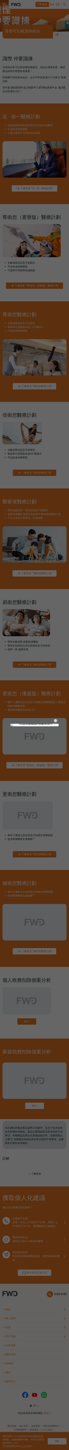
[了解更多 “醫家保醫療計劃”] (34, 573)
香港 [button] (46, 1413)
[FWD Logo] (16, 4)
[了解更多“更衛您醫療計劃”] (34, 854)
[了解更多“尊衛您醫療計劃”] (34, 386)
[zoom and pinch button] (26, 1021)
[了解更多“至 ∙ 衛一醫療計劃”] (34, 188)
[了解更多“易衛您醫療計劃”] (34, 664)
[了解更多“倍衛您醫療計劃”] (34, 473)
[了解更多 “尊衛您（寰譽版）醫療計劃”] (34, 286)
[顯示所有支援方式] (34, 1273)
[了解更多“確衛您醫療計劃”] (34, 951)
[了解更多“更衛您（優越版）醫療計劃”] (34, 765)
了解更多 (34, 1174)
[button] (42, 4)
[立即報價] (42, 4)
